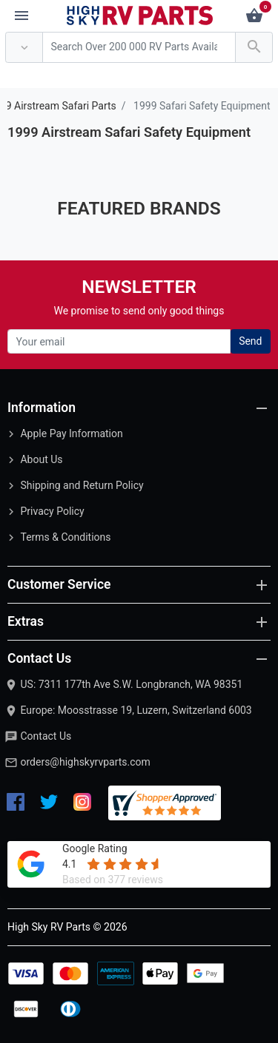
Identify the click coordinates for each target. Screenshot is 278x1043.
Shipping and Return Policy (81, 485)
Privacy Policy (52, 511)
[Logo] (140, 15)
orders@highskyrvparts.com (85, 762)
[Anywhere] (24, 48)
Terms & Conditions (65, 537)
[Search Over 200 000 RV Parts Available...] (139, 48)
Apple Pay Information (71, 433)
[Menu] (21, 16)
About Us (41, 459)
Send (250, 341)
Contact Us (45, 736)
